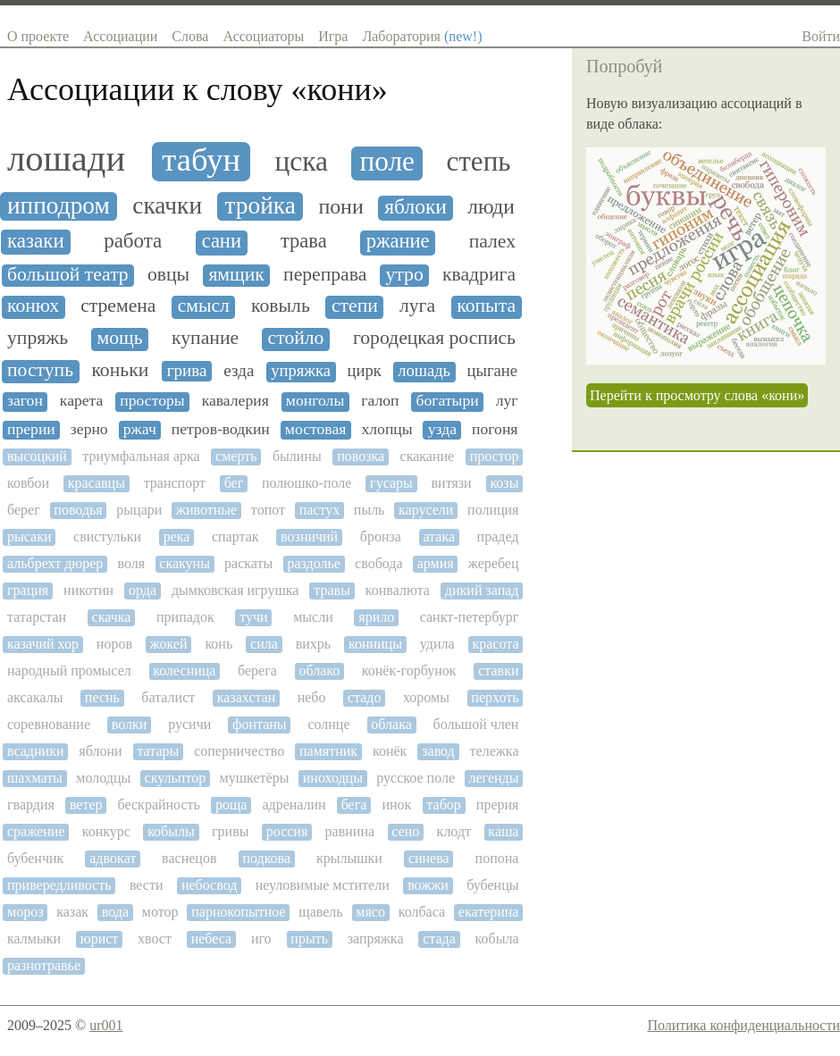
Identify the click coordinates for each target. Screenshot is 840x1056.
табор (443, 804)
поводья (78, 509)
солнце (328, 724)
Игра (333, 36)
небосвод (209, 885)
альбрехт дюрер (55, 563)
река (177, 536)
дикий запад (482, 590)
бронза (380, 536)
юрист (99, 938)
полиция (492, 509)
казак (72, 911)
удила (437, 643)
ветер (86, 804)
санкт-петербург (469, 616)
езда (238, 370)
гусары (391, 482)
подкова (266, 858)
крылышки (349, 858)
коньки (119, 370)
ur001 (105, 1025)
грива (187, 370)
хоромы (426, 697)
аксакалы (35, 697)
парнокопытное (238, 911)
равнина (349, 831)
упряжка (301, 371)
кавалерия (235, 400)
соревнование (48, 724)
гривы (230, 831)
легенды (493, 777)
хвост (155, 938)
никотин (88, 590)
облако (319, 670)
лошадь (424, 371)
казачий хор (43, 643)
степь (479, 162)
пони (340, 206)
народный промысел (69, 670)
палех (492, 241)
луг (507, 400)
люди (491, 207)
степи (355, 306)
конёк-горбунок (409, 670)
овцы (168, 274)
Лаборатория (422, 36)
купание (205, 338)
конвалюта (397, 590)
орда (142, 590)
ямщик (236, 274)
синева (428, 858)
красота (495, 643)
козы (504, 482)
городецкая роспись (434, 338)
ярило (376, 616)
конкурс (106, 831)
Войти (821, 36)
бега (354, 804)
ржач (139, 429)
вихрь (313, 643)
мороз (25, 911)
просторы (152, 400)
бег (234, 482)
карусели (426, 509)
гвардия (31, 804)
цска (301, 162)
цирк (365, 371)
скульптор (175, 777)
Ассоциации (120, 36)
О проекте (38, 36)
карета (82, 400)
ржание (398, 241)
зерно (89, 429)
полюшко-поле (306, 482)
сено (405, 831)
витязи (452, 482)
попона (497, 858)
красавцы (96, 482)
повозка (360, 456)
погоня (494, 429)
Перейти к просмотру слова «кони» (697, 395)
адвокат (112, 858)
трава (304, 241)
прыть (309, 938)
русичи (189, 724)
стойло (296, 338)
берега (257, 670)
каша (503, 831)
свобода (378, 563)
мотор (160, 911)
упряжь (37, 338)
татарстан (36, 616)
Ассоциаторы (263, 36)
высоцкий (37, 456)
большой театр (68, 274)
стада (439, 938)
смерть (235, 456)
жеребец (493, 563)
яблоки (415, 207)
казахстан (246, 697)
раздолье (313, 563)
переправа (324, 274)
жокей (169, 643)
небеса (211, 938)
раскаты (248, 563)
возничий (309, 536)
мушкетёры (255, 777)
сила (264, 643)
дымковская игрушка (235, 590)
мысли (313, 616)
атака (439, 536)
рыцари (139, 509)
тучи (253, 616)
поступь (40, 370)
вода (115, 911)
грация (27, 590)
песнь (102, 697)
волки (129, 724)
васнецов (189, 858)
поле (387, 162)
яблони (100, 750)
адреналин (293, 804)
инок (396, 804)
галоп (380, 400)
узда (442, 429)
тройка (260, 205)
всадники (35, 750)
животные (206, 509)
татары (158, 750)
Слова (190, 36)
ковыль (280, 306)
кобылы (171, 831)
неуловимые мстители (323, 885)
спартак (235, 536)
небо (312, 697)
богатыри (447, 400)
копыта (486, 306)
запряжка (376, 938)
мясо (370, 911)
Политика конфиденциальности (743, 1025)
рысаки (29, 536)
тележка (494, 750)
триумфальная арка (140, 456)
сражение (35, 831)
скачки (167, 205)
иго (261, 938)
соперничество (239, 750)
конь (218, 643)
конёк (390, 750)
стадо (365, 697)
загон (25, 400)
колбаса (422, 911)
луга (417, 306)
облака (391, 724)
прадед (498, 536)
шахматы (35, 777)
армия (435, 563)
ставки (498, 670)
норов (114, 643)
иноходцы (333, 777)
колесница (184, 670)
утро (405, 274)
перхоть (494, 697)
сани (221, 241)
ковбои (28, 482)
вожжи (428, 885)
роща (231, 804)
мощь (120, 338)
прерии (31, 429)
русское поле (415, 777)
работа (133, 241)
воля (132, 563)
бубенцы (492, 885)
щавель (320, 911)
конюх (33, 306)
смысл (204, 306)
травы (332, 590)
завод (438, 750)
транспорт (175, 482)
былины (297, 456)
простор (494, 456)
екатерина (488, 911)
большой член (476, 724)
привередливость (59, 885)
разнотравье (43, 965)
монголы (315, 400)
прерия (497, 804)
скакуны (184, 563)
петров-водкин (221, 429)
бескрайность (159, 804)
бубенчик (35, 858)
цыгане (492, 371)
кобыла (497, 938)
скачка (111, 616)
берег (23, 509)
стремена (117, 306)
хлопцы (386, 429)
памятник (328, 750)
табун (201, 160)
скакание (427, 456)
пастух (319, 509)
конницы (375, 643)
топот (268, 509)
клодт (454, 831)
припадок (185, 616)
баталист (168, 697)
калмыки (34, 938)
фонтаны (259, 724)
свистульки (107, 536)
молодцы (103, 777)
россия (287, 831)
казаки (35, 241)
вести (147, 885)
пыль (369, 509)
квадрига (479, 274)
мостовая (316, 429)
